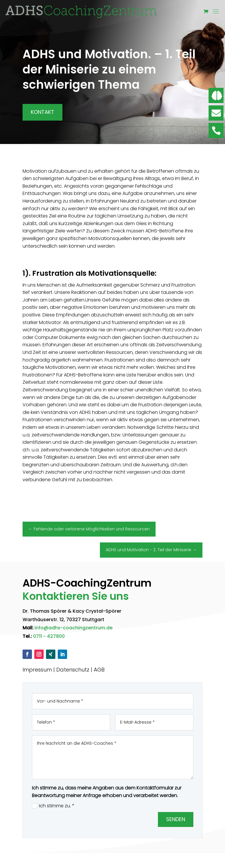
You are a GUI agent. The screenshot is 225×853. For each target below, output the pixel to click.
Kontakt (42, 112)
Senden (175, 819)
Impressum (37, 669)
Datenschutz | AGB (80, 669)
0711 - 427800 (49, 636)
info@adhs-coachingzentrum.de (73, 627)
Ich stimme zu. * (53, 805)
